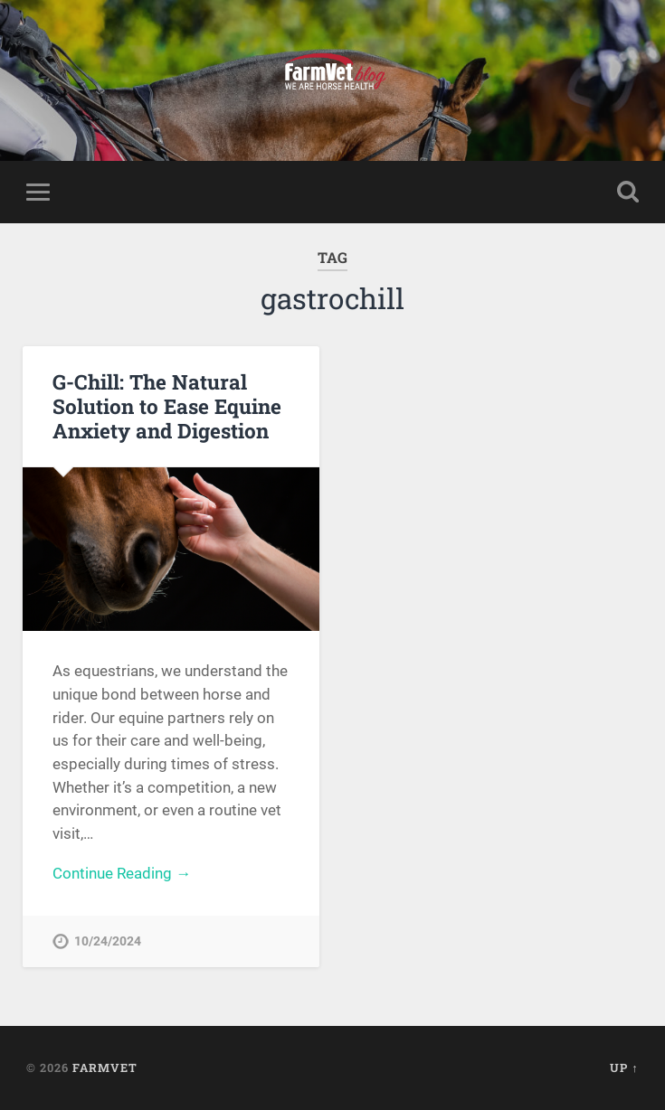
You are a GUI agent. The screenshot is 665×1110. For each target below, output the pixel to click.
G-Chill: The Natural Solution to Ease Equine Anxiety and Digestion (166, 406)
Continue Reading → (121, 873)
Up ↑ (624, 1067)
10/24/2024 (107, 941)
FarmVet (105, 1067)
